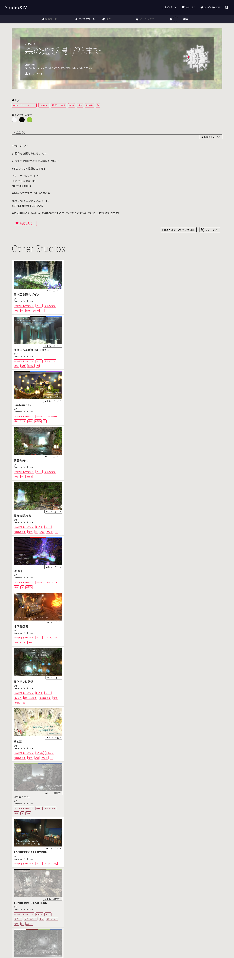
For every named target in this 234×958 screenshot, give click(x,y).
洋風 (80, 105)
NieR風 (39, 527)
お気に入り (190, 7)
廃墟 (42, 919)
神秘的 (89, 105)
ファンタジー (52, 416)
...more (29, 923)
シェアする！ (212, 230)
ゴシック (17, 697)
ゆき (18, 132)
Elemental (18, 301)
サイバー (17, 919)
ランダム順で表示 (212, 7)
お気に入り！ (27, 223)
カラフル (39, 753)
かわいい (43, 105)
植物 (71, 105)
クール (39, 306)
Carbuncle (28, 301)
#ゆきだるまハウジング (24, 105)
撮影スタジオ (58, 105)
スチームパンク (51, 637)
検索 (185, 19)
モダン (47, 863)
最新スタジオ (170, 7)
